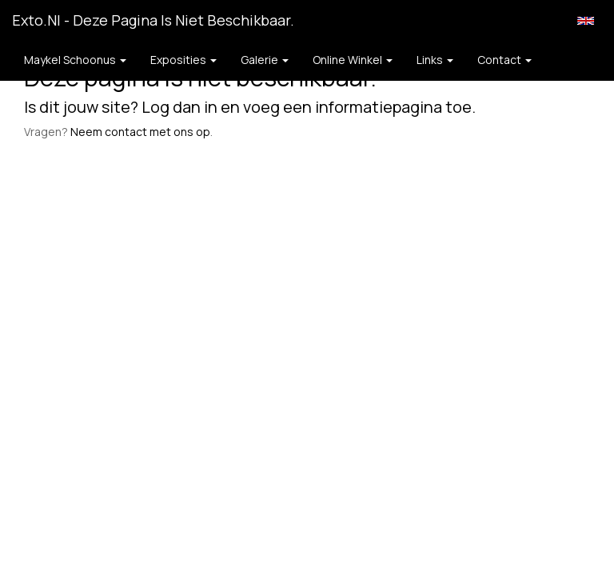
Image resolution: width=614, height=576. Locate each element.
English (585, 21)
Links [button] (435, 59)
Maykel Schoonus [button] (75, 59)
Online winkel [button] (353, 59)
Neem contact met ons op (140, 131)
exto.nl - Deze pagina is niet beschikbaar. (153, 20)
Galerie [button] (265, 59)
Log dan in (179, 107)
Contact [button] (504, 59)
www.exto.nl (151, 191)
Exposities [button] (183, 59)
